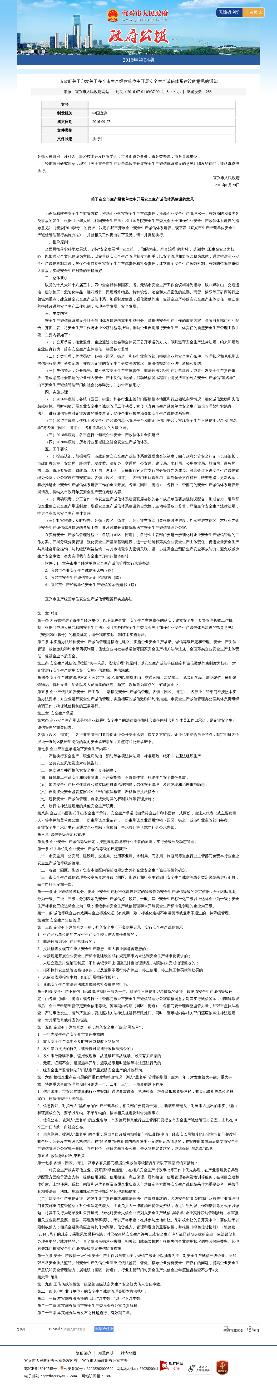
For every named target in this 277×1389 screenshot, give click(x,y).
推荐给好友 (104, 1329)
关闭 (253, 1331)
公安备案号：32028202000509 (86, 1369)
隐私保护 (83, 1353)
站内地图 (128, 1353)
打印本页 (233, 1331)
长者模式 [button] (253, 12)
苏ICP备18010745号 (40, 1369)
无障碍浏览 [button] (229, 12)
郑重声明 (106, 1353)
